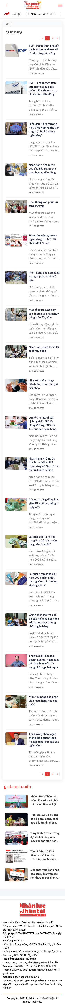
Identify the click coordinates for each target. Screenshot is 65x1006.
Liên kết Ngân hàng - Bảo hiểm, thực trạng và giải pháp (43, 384)
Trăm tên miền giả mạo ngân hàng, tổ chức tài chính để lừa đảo (43, 239)
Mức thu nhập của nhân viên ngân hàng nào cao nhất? (43, 701)
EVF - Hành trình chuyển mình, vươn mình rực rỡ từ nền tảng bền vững (44, 49)
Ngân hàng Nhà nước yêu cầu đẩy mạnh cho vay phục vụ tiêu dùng (42, 169)
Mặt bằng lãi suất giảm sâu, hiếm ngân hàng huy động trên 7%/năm (44, 314)
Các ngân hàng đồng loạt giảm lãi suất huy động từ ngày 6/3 (44, 503)
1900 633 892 (19, 969)
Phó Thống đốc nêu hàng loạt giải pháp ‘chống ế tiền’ (44, 276)
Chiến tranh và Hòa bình (43, 14)
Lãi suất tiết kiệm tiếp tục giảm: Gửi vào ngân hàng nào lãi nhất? (43, 540)
